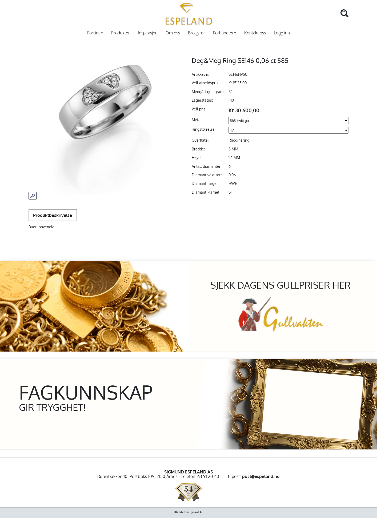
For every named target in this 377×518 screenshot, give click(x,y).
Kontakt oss (255, 33)
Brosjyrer (196, 33)
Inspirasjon (148, 33)
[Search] (336, 13)
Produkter (120, 33)
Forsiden (95, 33)
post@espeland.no (261, 476)
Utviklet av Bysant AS (188, 512)
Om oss (173, 33)
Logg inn (282, 33)
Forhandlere (224, 33)
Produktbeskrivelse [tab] (52, 215)
